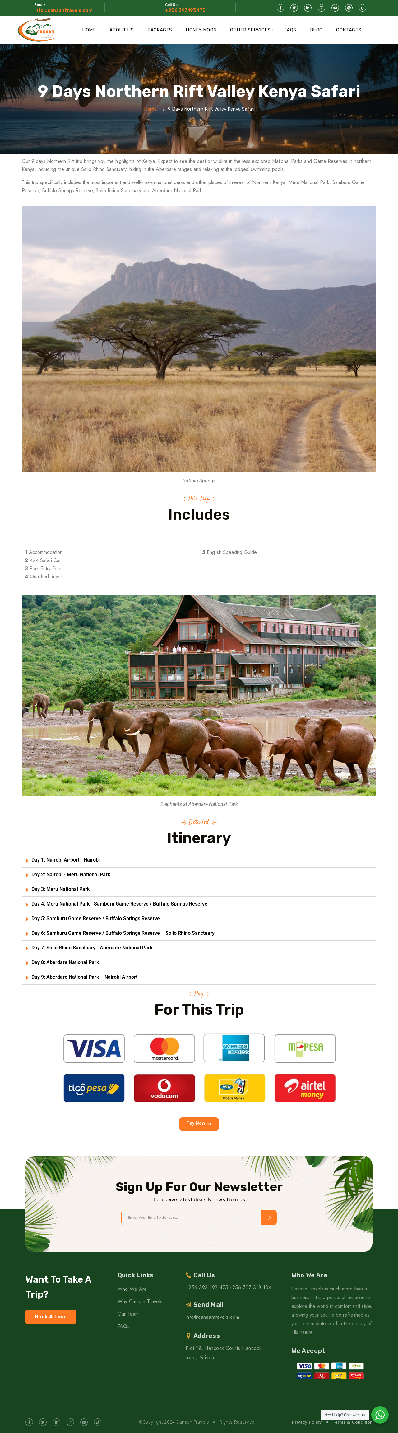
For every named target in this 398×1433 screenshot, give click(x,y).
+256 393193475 (185, 10)
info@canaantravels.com (63, 10)
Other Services (250, 30)
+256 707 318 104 (250, 1287)
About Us (121, 30)
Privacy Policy (307, 1422)
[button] (199, 860)
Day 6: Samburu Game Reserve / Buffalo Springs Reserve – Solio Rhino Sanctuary (123, 933)
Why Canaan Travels (140, 1301)
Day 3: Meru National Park (60, 889)
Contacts (348, 30)
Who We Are (132, 1289)
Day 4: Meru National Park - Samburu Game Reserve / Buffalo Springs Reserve (119, 904)
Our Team (128, 1313)
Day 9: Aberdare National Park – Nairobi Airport (84, 977)
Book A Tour (51, 1317)
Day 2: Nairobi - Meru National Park (70, 874)
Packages (159, 30)
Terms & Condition (352, 1422)
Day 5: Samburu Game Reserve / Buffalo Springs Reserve (95, 918)
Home (89, 30)
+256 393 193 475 (207, 1287)
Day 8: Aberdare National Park (65, 962)
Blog (316, 30)
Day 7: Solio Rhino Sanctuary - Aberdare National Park (91, 948)
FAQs (290, 30)
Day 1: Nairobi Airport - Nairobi (65, 860)
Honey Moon (201, 30)
